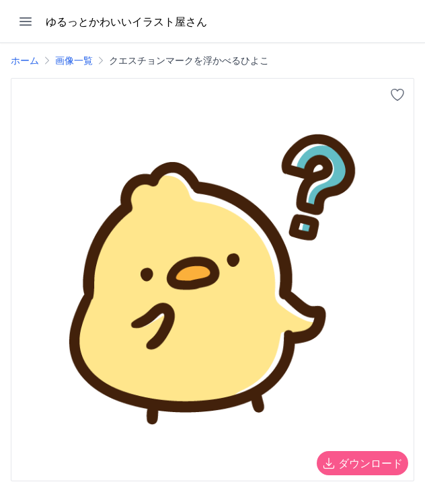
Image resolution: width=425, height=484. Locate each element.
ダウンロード (362, 463)
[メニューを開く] (25, 21)
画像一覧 (74, 60)
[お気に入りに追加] (397, 95)
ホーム (25, 60)
